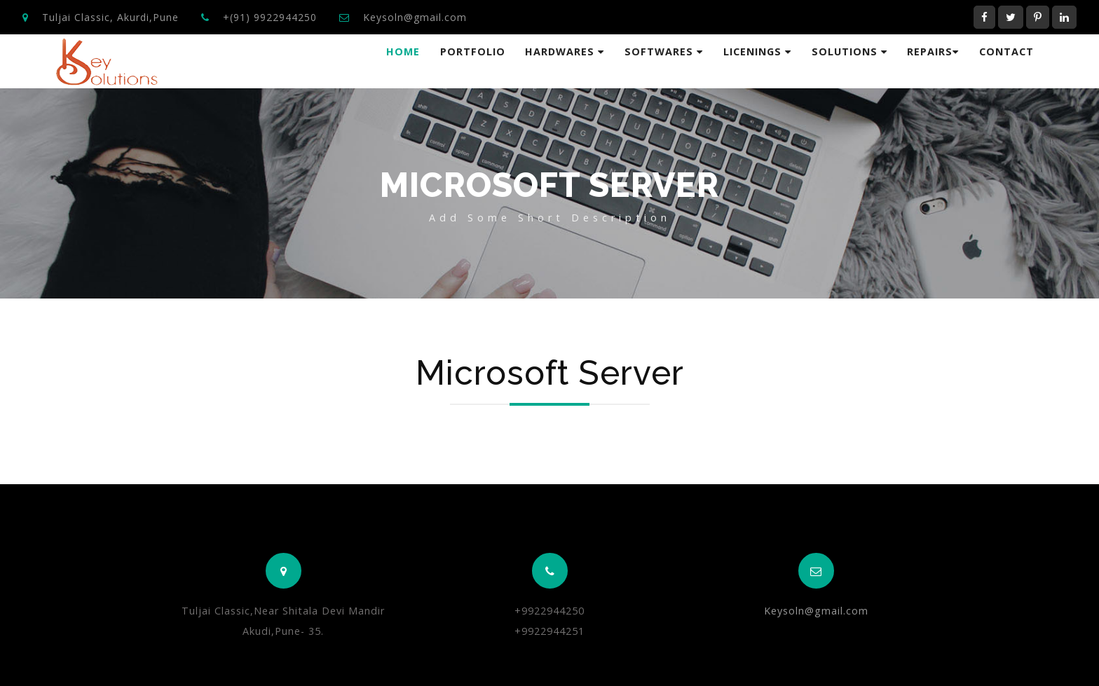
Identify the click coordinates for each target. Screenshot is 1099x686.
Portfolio (472, 51)
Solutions (849, 51)
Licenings (757, 51)
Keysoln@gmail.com (415, 17)
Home (403, 51)
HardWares (564, 51)
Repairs (933, 51)
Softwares (663, 51)
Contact (1006, 51)
